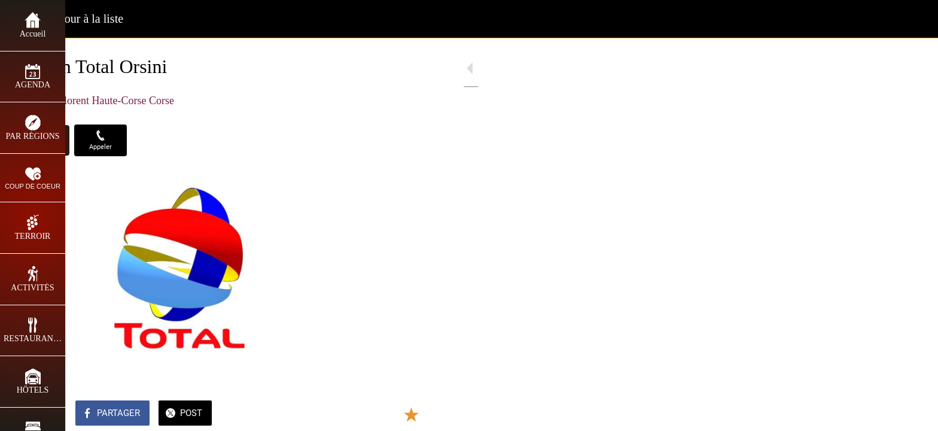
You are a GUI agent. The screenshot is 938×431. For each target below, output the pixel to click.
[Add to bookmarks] (306, 414)
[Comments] (335, 414)
